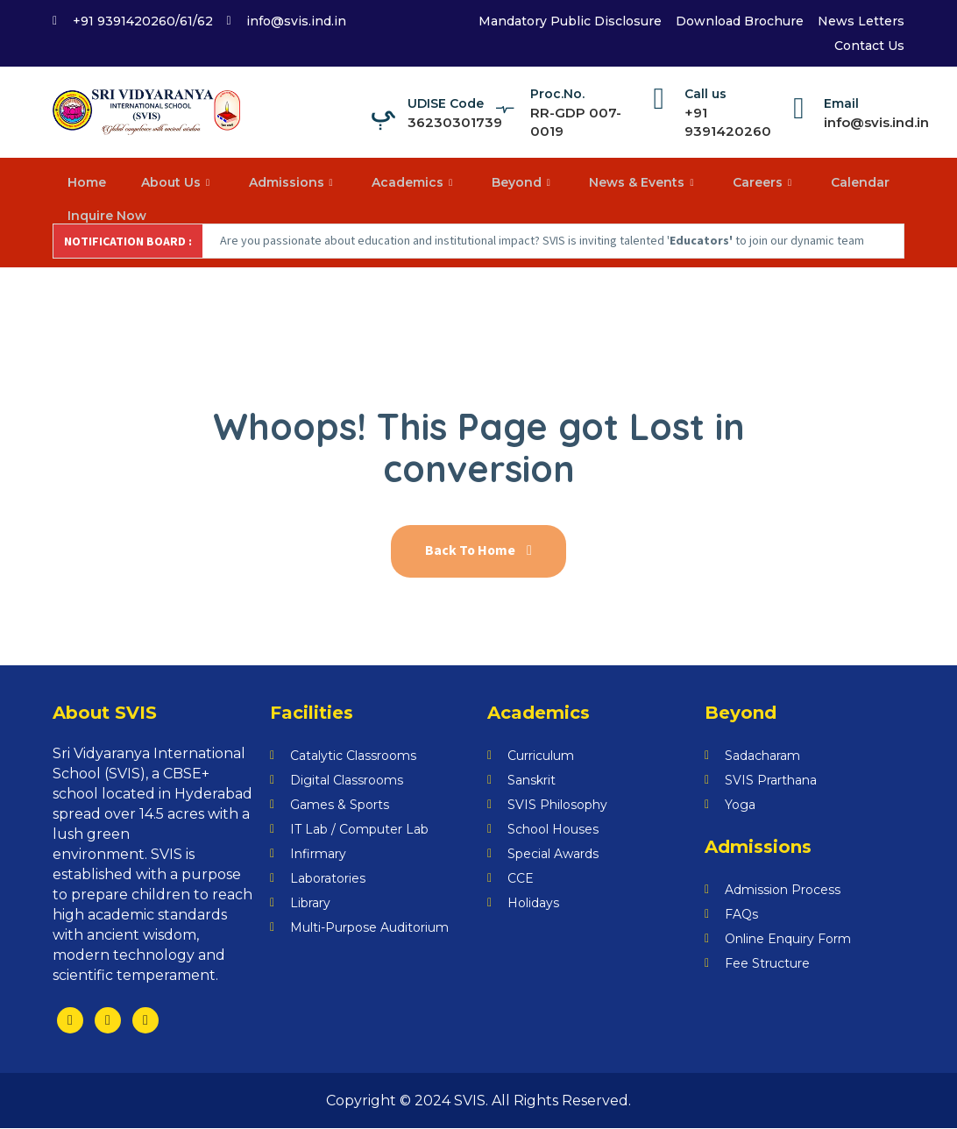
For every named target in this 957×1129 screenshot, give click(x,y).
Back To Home (478, 552)
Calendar (859, 182)
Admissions (293, 182)
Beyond (523, 182)
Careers (764, 182)
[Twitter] (108, 1021)
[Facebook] (70, 1021)
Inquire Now (107, 215)
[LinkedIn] (145, 1021)
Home (87, 182)
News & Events (643, 182)
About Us (177, 182)
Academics (414, 182)
